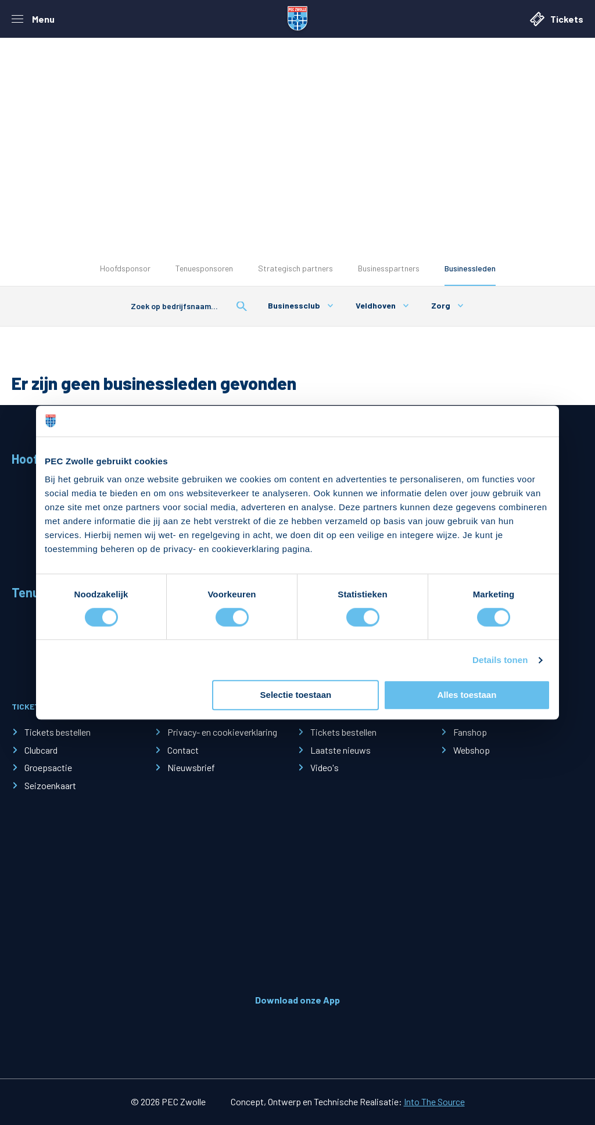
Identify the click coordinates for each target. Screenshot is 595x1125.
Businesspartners (389, 268)
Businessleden (470, 268)
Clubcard (41, 749)
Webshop (471, 749)
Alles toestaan (467, 695)
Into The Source (434, 1101)
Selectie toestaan (296, 695)
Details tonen (500, 660)
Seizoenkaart (50, 785)
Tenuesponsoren (204, 268)
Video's (324, 767)
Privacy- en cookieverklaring (222, 731)
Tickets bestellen (57, 731)
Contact (183, 749)
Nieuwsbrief (191, 767)
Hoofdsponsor (125, 268)
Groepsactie (48, 767)
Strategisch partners (295, 268)
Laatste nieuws (340, 749)
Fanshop (470, 731)
